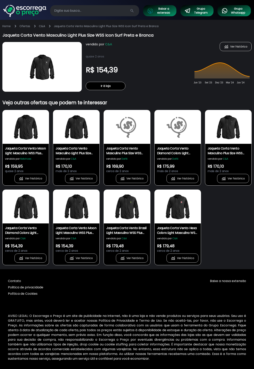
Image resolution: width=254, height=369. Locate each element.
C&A (42, 26)
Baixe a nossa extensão (228, 281)
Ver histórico (235, 46)
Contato (14, 281)
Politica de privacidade (25, 287)
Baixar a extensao (158, 11)
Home (6, 26)
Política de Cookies (23, 293)
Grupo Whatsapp (233, 11)
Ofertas (24, 26)
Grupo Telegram (196, 11)
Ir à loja (106, 86)
